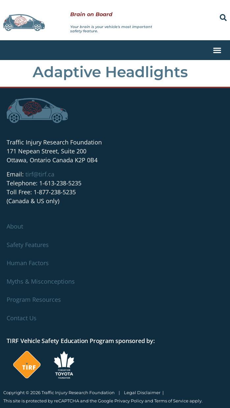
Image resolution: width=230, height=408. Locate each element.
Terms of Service (171, 400)
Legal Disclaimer (142, 392)
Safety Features (28, 245)
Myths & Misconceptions (41, 281)
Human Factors (28, 263)
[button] (223, 17)
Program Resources (34, 299)
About (15, 226)
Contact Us (22, 318)
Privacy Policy (129, 400)
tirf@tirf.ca (39, 174)
